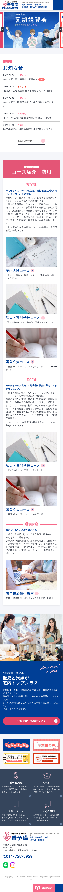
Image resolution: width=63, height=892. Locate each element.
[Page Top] (59, 888)
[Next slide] (60, 29)
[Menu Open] (58, 5)
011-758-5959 (19, 856)
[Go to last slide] (2, 29)
